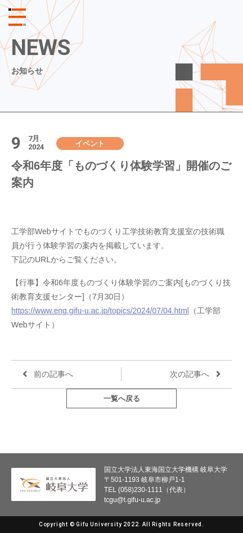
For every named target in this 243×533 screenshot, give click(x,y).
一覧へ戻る (122, 398)
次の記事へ (189, 374)
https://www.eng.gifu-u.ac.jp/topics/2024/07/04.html (100, 310)
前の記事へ (53, 374)
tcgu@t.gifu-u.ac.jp (132, 500)
